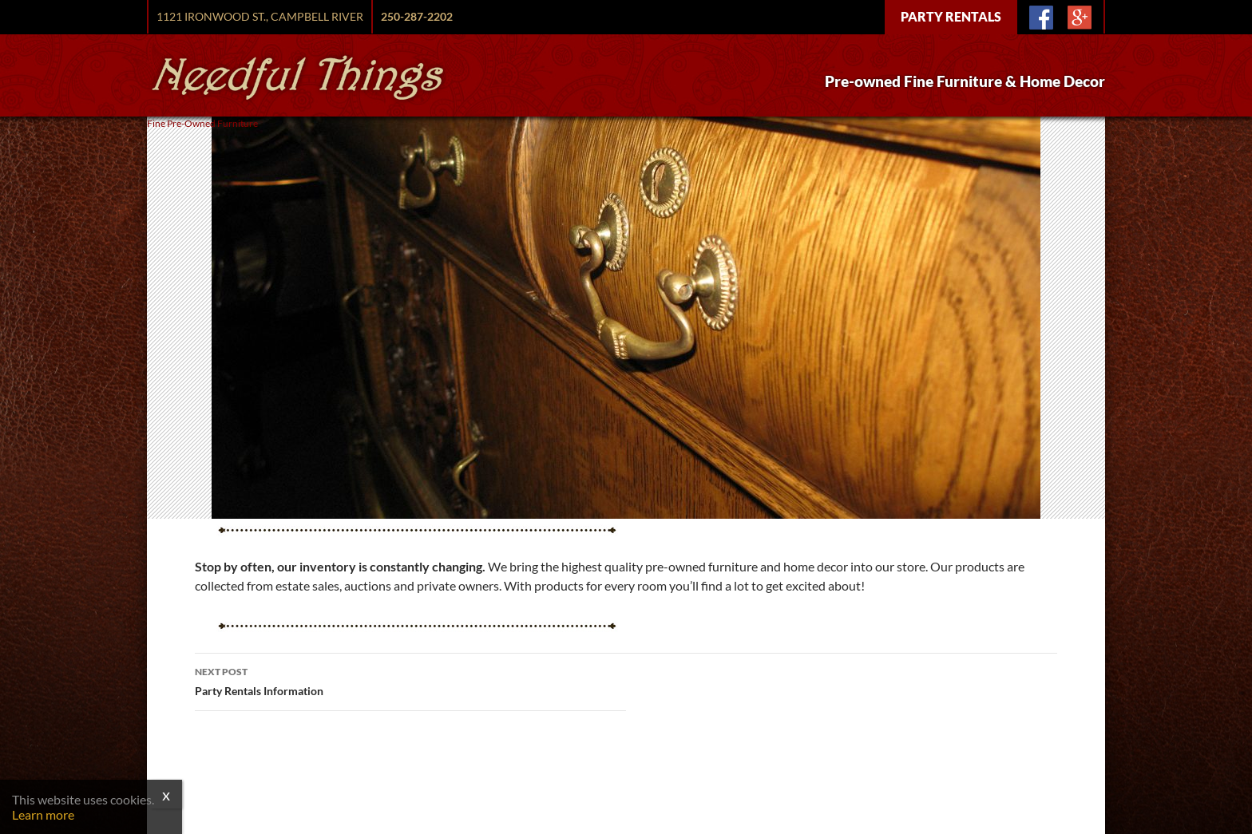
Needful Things (298, 77)
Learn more (43, 814)
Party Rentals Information (410, 680)
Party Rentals (951, 16)
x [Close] (166, 794)
